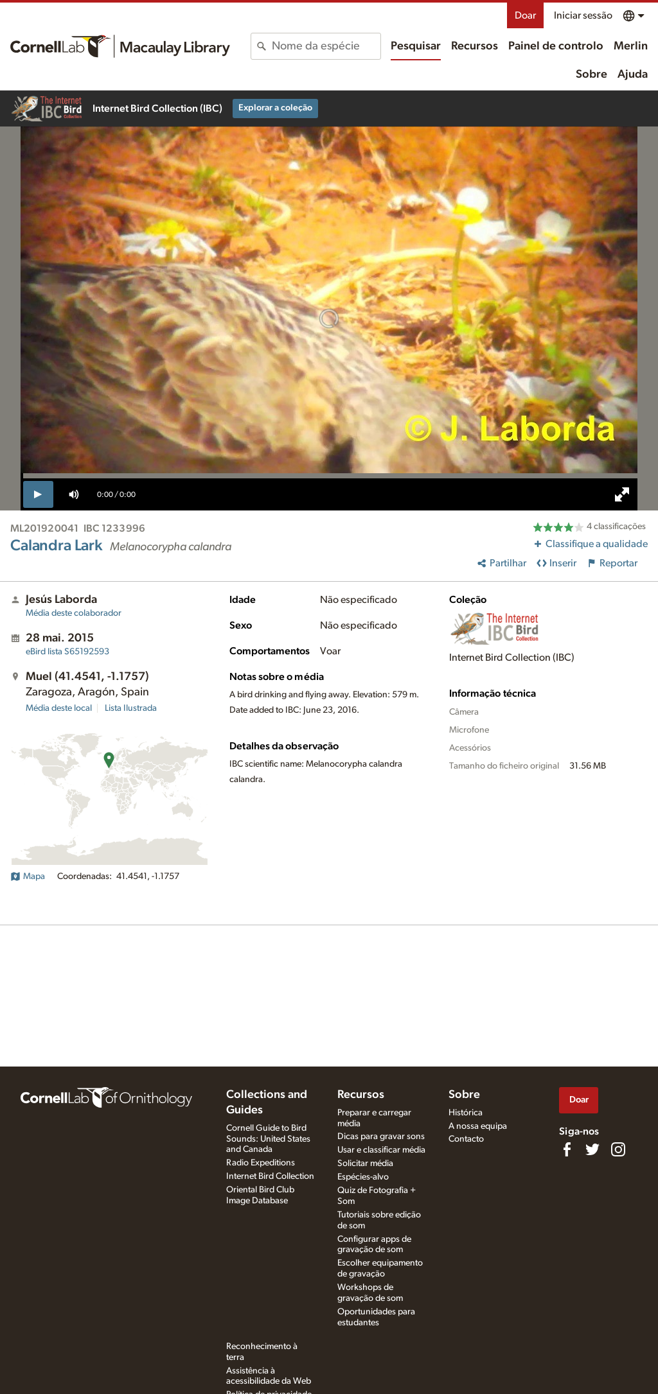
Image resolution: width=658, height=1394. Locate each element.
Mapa (27, 876)
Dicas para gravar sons (381, 1136)
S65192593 (67, 651)
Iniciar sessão (583, 15)
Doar (525, 15)
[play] (38, 494)
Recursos (474, 46)
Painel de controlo (555, 46)
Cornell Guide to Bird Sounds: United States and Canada (268, 1139)
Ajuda (633, 74)
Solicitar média (365, 1163)
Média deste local (59, 708)
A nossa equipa (478, 1126)
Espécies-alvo (363, 1176)
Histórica (466, 1112)
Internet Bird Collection (270, 1176)
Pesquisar (416, 46)
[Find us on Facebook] (566, 1149)
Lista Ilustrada (131, 708)
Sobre (591, 74)
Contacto (466, 1139)
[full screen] (622, 494)
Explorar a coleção (275, 107)
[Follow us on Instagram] (618, 1149)
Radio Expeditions (260, 1162)
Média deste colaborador (73, 613)
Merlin (631, 46)
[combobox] (326, 46)
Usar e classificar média (381, 1150)
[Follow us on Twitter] (592, 1149)
